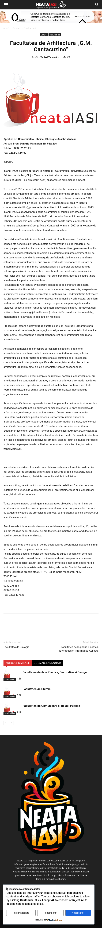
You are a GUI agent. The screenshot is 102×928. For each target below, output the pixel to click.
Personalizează (21, 912)
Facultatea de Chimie (37, 689)
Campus (17, 28)
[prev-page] (5, 723)
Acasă (6, 28)
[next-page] (11, 723)
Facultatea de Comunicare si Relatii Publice (51, 705)
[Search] (97, 4)
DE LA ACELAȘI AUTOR (47, 663)
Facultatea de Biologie (16, 647)
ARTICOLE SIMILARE (18, 663)
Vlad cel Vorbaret (48, 57)
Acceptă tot (78, 912)
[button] (6, 4)
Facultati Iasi (30, 28)
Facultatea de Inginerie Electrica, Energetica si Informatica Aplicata (79, 648)
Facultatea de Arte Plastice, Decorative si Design (55, 672)
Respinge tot (50, 912)
